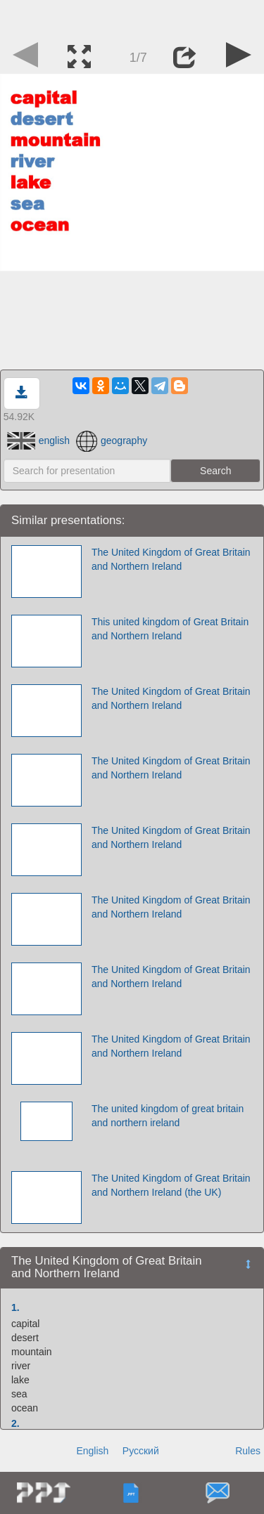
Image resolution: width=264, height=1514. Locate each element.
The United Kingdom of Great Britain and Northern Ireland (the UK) (171, 1185)
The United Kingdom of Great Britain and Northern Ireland (171, 559)
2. (15, 1423)
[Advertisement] (132, 17)
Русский (140, 1450)
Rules (247, 1450)
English (92, 1450)
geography (111, 440)
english (38, 440)
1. (15, 1307)
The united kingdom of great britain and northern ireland (168, 1115)
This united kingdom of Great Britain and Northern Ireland (170, 628)
